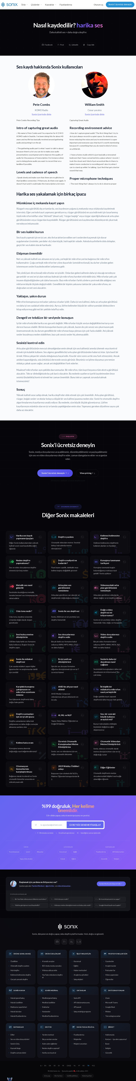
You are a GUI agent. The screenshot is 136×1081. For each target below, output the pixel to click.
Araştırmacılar (110, 966)
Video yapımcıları (111, 975)
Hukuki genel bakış (17, 998)
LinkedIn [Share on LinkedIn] (73, 45)
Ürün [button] (23, 4)
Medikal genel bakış (49, 998)
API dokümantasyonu (82, 1002)
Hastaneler (46, 1012)
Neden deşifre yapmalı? (51, 1048)
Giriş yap (47, 1076)
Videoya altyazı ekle (49, 970)
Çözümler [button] (35, 4)
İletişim (108, 1048)
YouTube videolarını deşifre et (52, 976)
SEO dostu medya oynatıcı (51, 966)
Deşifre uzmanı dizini (18, 1053)
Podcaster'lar (110, 970)
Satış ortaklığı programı (82, 1012)
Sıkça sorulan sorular (49, 1039)
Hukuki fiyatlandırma (18, 1016)
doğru (91, 934)
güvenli (100, 934)
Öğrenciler (109, 979)
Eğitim (76, 966)
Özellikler (14, 961)
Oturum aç (98, 4)
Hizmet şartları (87, 1076)
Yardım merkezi (48, 1035)
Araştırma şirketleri (81, 975)
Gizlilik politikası (72, 1076)
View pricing (87, 473)
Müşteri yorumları (80, 1044)
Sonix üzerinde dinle (41, 114)
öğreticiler (49, 886)
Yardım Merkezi (38, 886)
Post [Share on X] (61, 45)
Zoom (107, 998)
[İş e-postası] (52, 824)
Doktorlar (45, 1007)
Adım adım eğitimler (49, 1044)
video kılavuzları (64, 886)
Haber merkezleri (80, 970)
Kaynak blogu (15, 1048)
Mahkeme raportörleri (18, 1007)
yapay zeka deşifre (62, 934)
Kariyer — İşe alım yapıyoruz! (116, 1039)
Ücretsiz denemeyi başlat (85, 825)
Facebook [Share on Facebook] (47, 45)
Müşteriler (77, 1039)
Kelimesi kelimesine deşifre (20, 975)
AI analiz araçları (48, 961)
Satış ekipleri (78, 979)
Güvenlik (108, 1053)
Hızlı (86, 934)
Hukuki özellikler (16, 1002)
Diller (12, 1035)
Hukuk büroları (16, 1012)
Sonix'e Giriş (14, 1044)
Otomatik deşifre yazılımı (19, 966)
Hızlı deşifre (14, 970)
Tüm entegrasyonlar (112, 1016)
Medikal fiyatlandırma (50, 1016)
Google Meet (110, 1007)
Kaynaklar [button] (49, 4)
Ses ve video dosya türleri (19, 1039)
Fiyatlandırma (66, 4)
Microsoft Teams (111, 1002)
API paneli (77, 1007)
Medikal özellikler (48, 1002)
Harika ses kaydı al (49, 1053)
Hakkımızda (109, 1035)
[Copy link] (88, 45)
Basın (107, 1044)
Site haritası (58, 1076)
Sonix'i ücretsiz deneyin (120, 4)
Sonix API (77, 998)
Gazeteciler (109, 961)
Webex (108, 1012)
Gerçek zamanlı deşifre (19, 979)
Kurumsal (77, 961)
